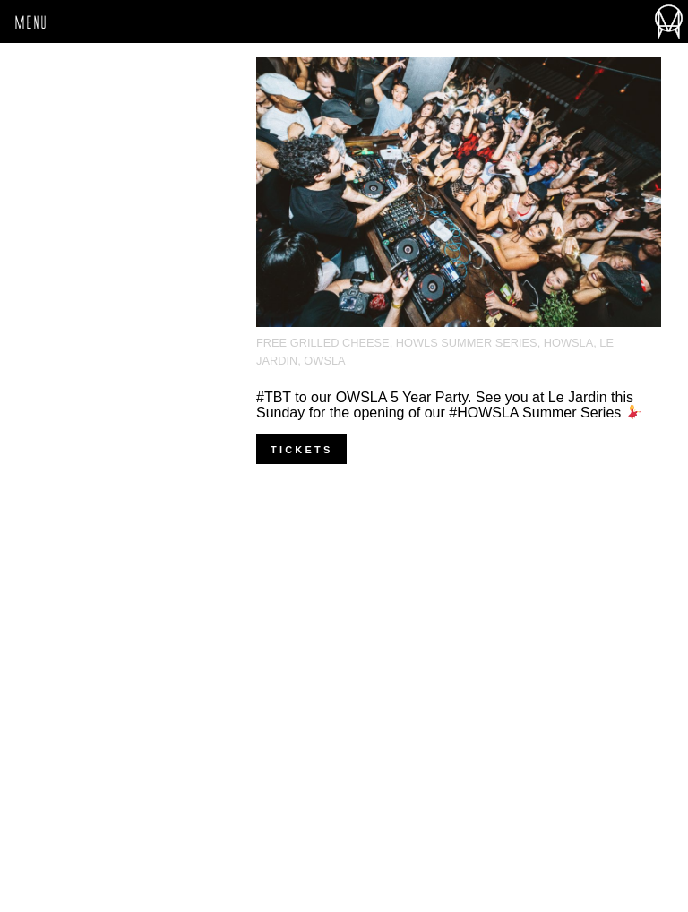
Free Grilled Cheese (323, 342)
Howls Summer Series (467, 342)
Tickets (301, 449)
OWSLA (324, 360)
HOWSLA (568, 342)
